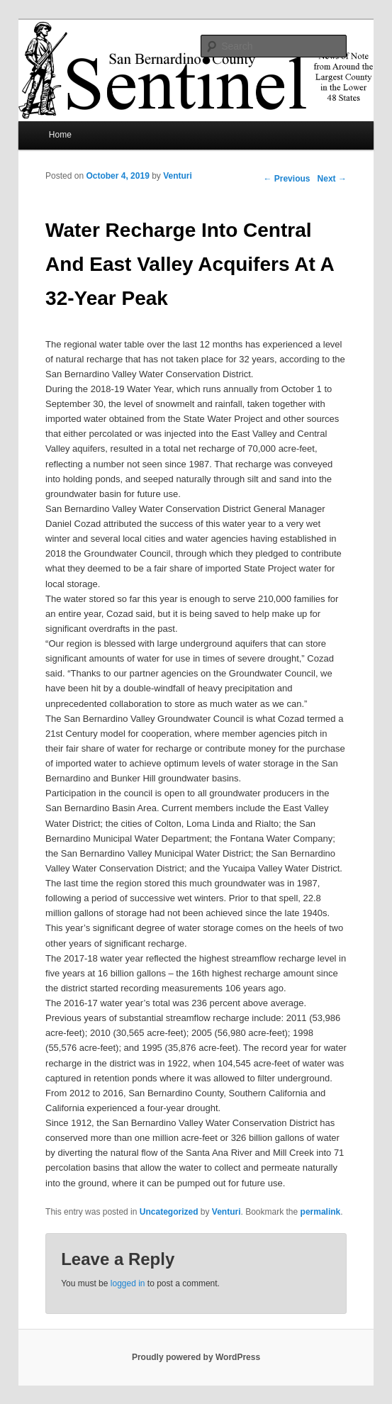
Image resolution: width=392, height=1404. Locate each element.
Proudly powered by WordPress (196, 1357)
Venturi (177, 176)
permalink (321, 1212)
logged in (128, 1283)
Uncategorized (169, 1212)
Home (60, 135)
